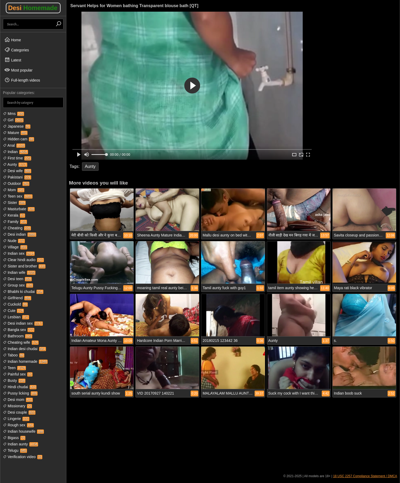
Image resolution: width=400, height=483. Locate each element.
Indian (15, 152)
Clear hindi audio (23, 260)
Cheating (17, 228)
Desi (33, 7)
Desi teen (17, 279)
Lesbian (16, 317)
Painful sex (18, 374)
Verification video (22, 457)
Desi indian (19, 234)
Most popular (18, 70)
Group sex (18, 285)
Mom (13, 190)
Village (15, 247)
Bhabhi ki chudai (23, 291)
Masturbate (19, 209)
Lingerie (16, 419)
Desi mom (18, 399)
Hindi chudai (19, 387)
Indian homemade (25, 361)
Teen (14, 368)
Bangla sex (18, 330)
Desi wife (17, 171)
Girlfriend (17, 298)
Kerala (14, 215)
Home (12, 40)
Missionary (17, 406)
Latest (12, 60)
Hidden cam (18, 139)
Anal (14, 145)
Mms (13, 113)
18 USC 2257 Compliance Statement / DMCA (365, 476)
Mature (15, 133)
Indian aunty (20, 444)
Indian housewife (23, 431)
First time (17, 158)
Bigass (14, 438)
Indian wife (19, 272)
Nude (14, 241)
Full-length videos (22, 80)
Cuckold (15, 304)
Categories (16, 50)
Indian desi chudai (24, 349)
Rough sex (18, 425)
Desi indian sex (23, 323)
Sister (14, 202)
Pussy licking (20, 393)
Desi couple (19, 412)
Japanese (16, 126)
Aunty (15, 164)
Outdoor (16, 183)
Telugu (15, 450)
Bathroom (17, 336)
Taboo (13, 355)
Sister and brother (24, 266)
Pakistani (17, 177)
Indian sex (19, 253)
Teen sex (18, 196)
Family (15, 222)
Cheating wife (21, 342)
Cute (13, 310)
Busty (14, 380)
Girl (13, 120)
